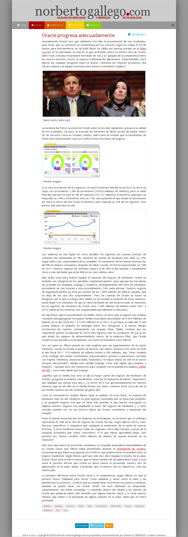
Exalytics (70, 506)
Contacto (82, 525)
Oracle (128, 506)
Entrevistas (55, 25)
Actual (36, 25)
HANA (80, 506)
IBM (89, 506)
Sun (65, 510)
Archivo (93, 25)
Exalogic (58, 506)
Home (21, 25)
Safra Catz (139, 506)
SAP (57, 510)
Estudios (75, 25)
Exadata (47, 506)
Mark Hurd (116, 506)
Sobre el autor (29, 535)
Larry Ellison (101, 506)
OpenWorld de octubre (131, 448)
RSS (109, 525)
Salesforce (48, 510)
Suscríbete (97, 525)
